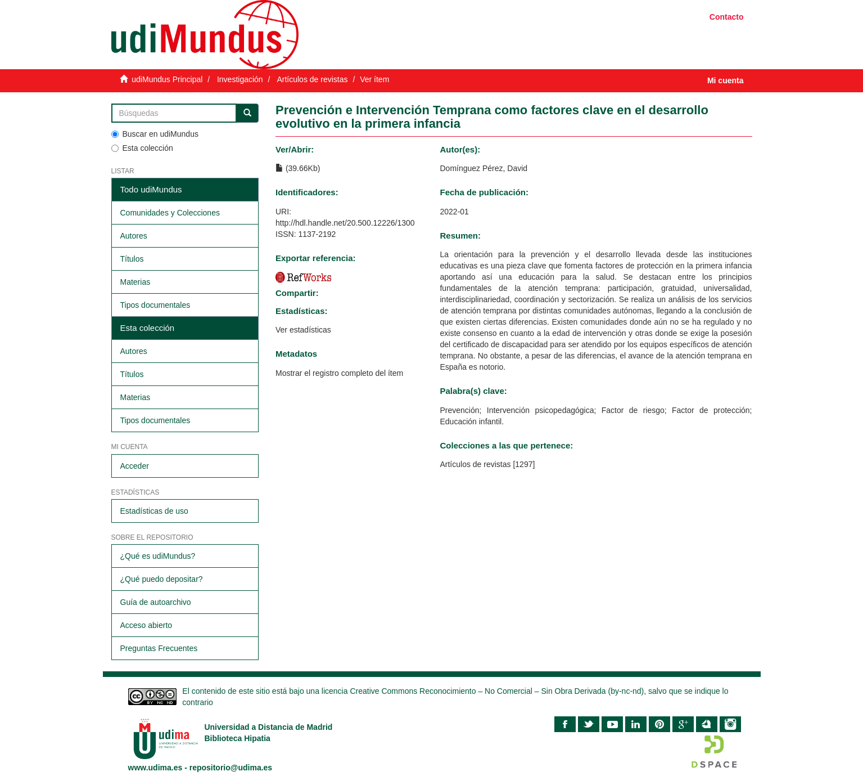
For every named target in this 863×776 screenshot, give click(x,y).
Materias (135, 281)
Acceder (134, 465)
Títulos (132, 258)
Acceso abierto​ (146, 625)
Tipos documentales (155, 304)
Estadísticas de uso (154, 510)
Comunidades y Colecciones (170, 212)
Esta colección (142, 147)
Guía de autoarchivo (155, 602)
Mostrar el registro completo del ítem (339, 373)
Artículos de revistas (312, 79)
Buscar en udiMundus (154, 133)
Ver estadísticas (303, 329)
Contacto (727, 16)
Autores (133, 235)
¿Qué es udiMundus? (158, 555)
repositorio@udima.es (230, 767)
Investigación (240, 79)
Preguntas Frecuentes (159, 648)
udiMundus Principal (167, 79)
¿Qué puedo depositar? (161, 579)
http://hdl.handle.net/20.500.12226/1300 (345, 222)
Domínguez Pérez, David (483, 168)
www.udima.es (155, 767)
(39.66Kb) (297, 168)
